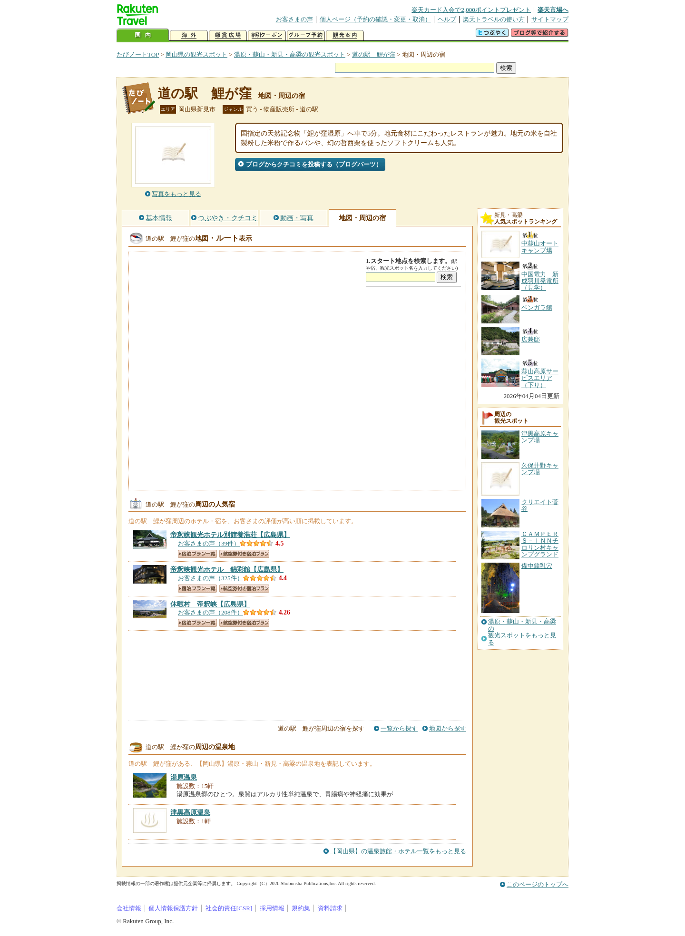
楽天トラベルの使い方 (494, 19)
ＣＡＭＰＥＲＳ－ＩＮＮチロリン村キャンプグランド (539, 544)
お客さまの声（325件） (210, 578)
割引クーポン (267, 35)
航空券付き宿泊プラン (244, 554)
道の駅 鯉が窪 (373, 54)
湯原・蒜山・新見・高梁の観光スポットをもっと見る (522, 631)
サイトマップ (549, 19)
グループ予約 (306, 35)
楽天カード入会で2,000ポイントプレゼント (471, 9)
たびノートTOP (138, 54)
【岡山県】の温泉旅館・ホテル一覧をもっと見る (398, 851)
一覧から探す (399, 728)
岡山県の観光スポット (196, 54)
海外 (189, 35)
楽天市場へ (553, 9)
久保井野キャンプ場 (539, 469)
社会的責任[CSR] (229, 908)
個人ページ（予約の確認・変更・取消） (375, 19)
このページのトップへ (537, 884)
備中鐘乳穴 (536, 565)
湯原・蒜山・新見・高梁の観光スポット (289, 54)
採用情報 (272, 908)
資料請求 (330, 908)
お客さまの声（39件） (209, 543)
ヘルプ (447, 19)
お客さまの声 (294, 19)
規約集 (301, 908)
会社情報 (129, 908)
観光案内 (345, 35)
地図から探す (447, 728)
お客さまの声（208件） (210, 612)
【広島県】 (230, 534)
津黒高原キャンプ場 (539, 437)
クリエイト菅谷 (539, 505)
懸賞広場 (228, 35)
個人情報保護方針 (173, 908)
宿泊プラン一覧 (197, 554)
